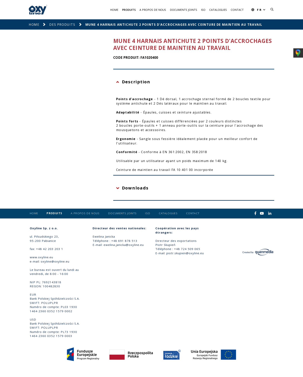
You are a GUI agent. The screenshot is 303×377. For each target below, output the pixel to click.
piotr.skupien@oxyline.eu (185, 253)
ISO (203, 10)
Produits (129, 10)
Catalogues (218, 10)
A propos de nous (153, 10)
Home (114, 10)
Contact (237, 10)
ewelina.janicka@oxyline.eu (124, 245)
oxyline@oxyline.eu (55, 261)
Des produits (62, 24)
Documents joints (183, 10)
